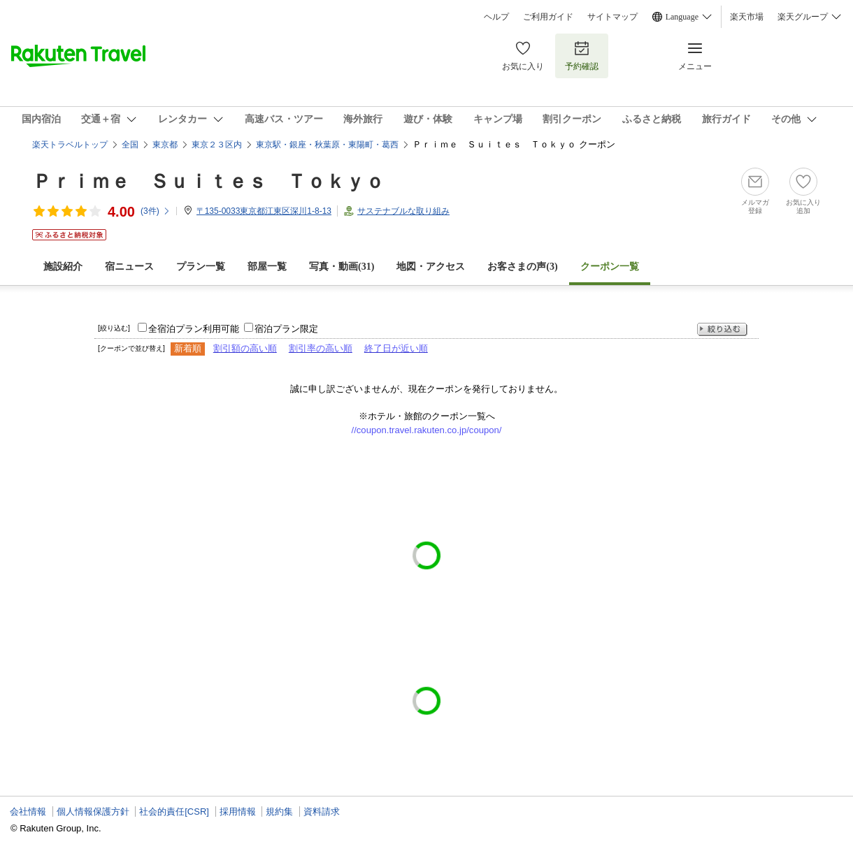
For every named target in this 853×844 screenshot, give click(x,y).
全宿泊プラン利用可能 (193, 328)
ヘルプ (496, 17)
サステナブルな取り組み (403, 211)
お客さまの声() (522, 266)
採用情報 (238, 811)
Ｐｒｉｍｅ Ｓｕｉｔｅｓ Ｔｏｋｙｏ (208, 181)
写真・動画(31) (341, 266)
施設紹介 (63, 266)
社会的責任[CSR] (174, 811)
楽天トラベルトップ (70, 145)
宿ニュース (129, 266)
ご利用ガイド (548, 17)
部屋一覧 (267, 266)
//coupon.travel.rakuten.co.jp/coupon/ (427, 430)
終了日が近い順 (396, 348)
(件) (156, 211)
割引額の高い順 (245, 348)
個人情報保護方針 (93, 811)
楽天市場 (747, 17)
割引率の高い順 (320, 348)
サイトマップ (612, 17)
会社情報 (28, 811)
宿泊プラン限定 (286, 328)
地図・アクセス (430, 266)
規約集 (279, 811)
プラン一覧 (200, 266)
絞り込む (722, 329)
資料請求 (321, 811)
